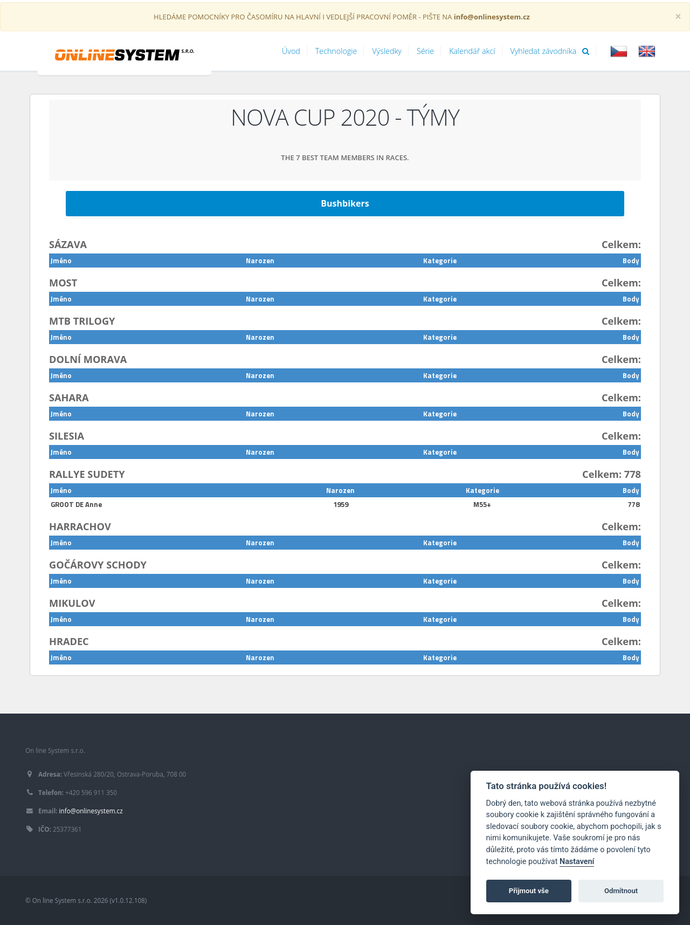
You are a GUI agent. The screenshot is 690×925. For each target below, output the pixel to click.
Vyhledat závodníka (550, 51)
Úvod (291, 51)
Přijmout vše (529, 891)
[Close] (678, 16)
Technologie (336, 51)
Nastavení (577, 861)
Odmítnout (621, 891)
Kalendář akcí (472, 51)
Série (425, 51)
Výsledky (387, 51)
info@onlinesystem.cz (91, 810)
